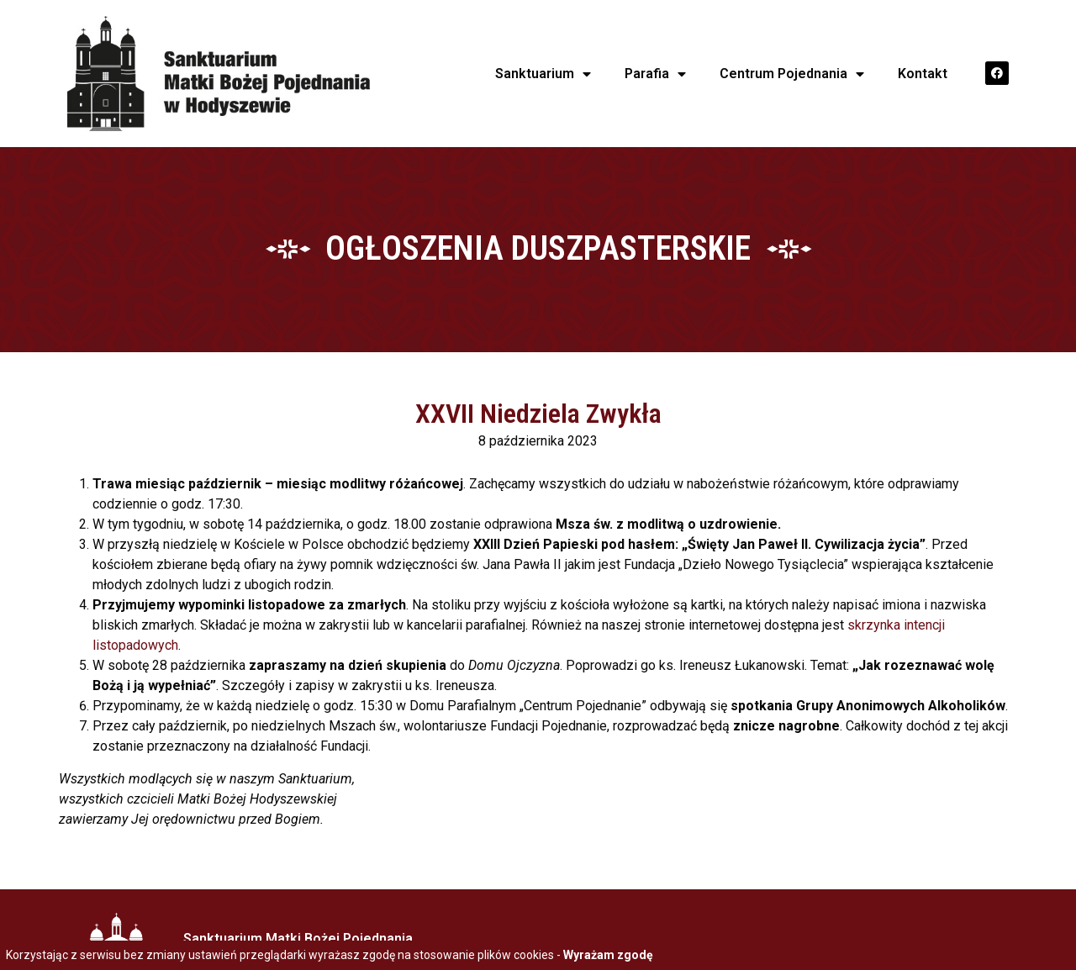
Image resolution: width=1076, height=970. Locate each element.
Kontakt (922, 74)
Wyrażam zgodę (608, 955)
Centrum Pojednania (792, 74)
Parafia (655, 74)
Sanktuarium (543, 74)
